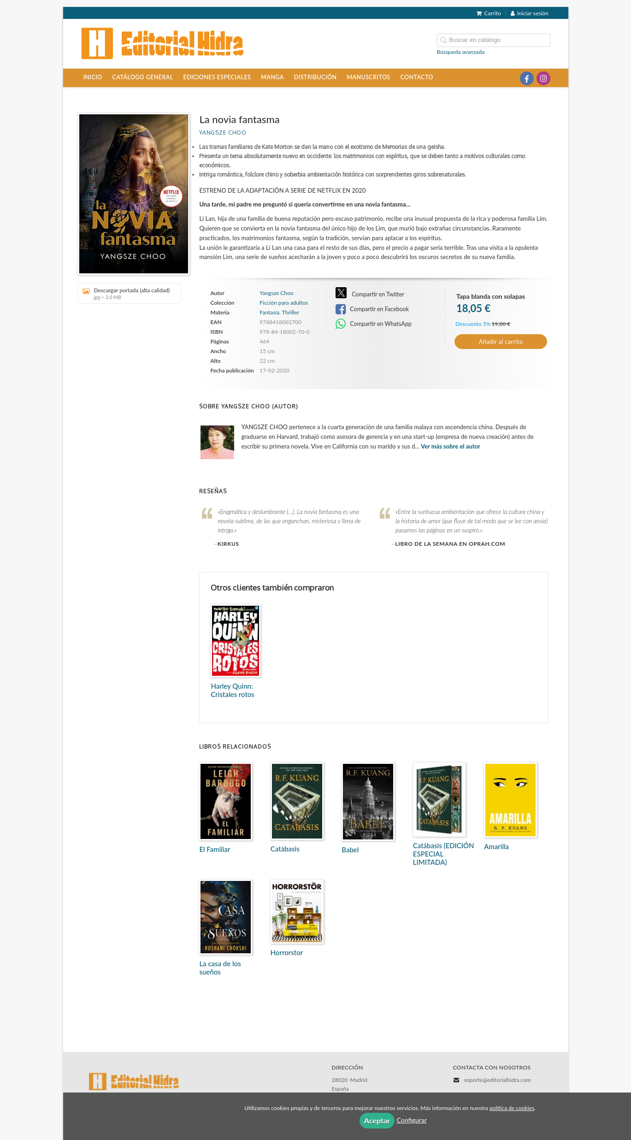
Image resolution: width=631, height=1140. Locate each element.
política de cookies (511, 1108)
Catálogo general (142, 77)
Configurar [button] (412, 1120)
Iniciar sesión (529, 13)
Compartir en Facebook (372, 309)
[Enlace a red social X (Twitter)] (510, 78)
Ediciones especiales (217, 77)
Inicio (92, 77)
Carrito (489, 13)
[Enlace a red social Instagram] (543, 78)
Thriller (290, 312)
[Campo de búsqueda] (493, 40)
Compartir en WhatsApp (374, 324)
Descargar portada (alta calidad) (126, 293)
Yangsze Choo (222, 132)
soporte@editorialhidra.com (497, 1079)
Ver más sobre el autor (450, 446)
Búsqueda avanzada (461, 51)
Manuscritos (368, 77)
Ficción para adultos (283, 303)
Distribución (315, 77)
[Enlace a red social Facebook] (527, 78)
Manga (272, 77)
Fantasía (269, 312)
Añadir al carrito (501, 341)
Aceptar (377, 1120)
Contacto (417, 77)
